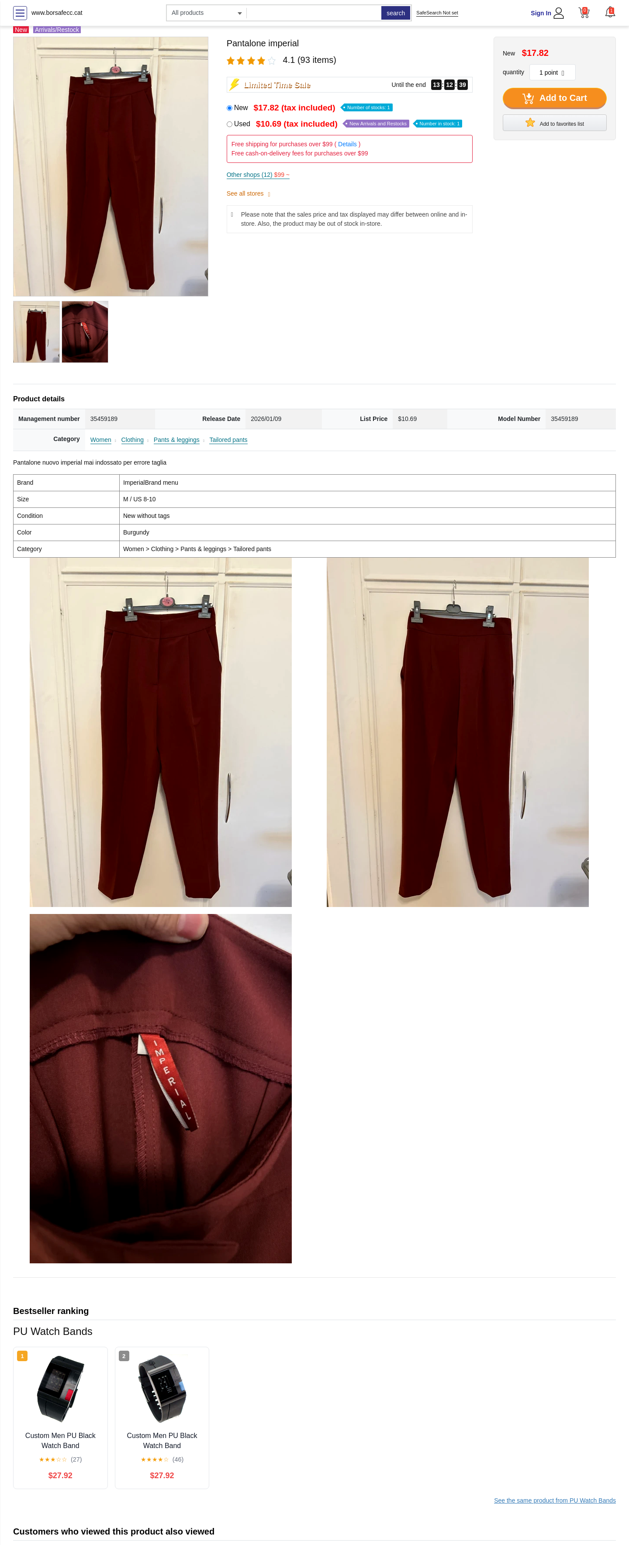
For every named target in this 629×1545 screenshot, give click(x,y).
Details (347, 144)
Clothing (132, 439)
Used (348, 123)
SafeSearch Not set (437, 12)
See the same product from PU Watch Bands (555, 1500)
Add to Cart (554, 98)
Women (100, 439)
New (313, 107)
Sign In (541, 13)
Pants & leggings (177, 439)
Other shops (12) (258, 174)
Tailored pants (228, 439)
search (396, 13)
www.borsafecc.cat (57, 12)
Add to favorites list (554, 122)
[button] (610, 11)
